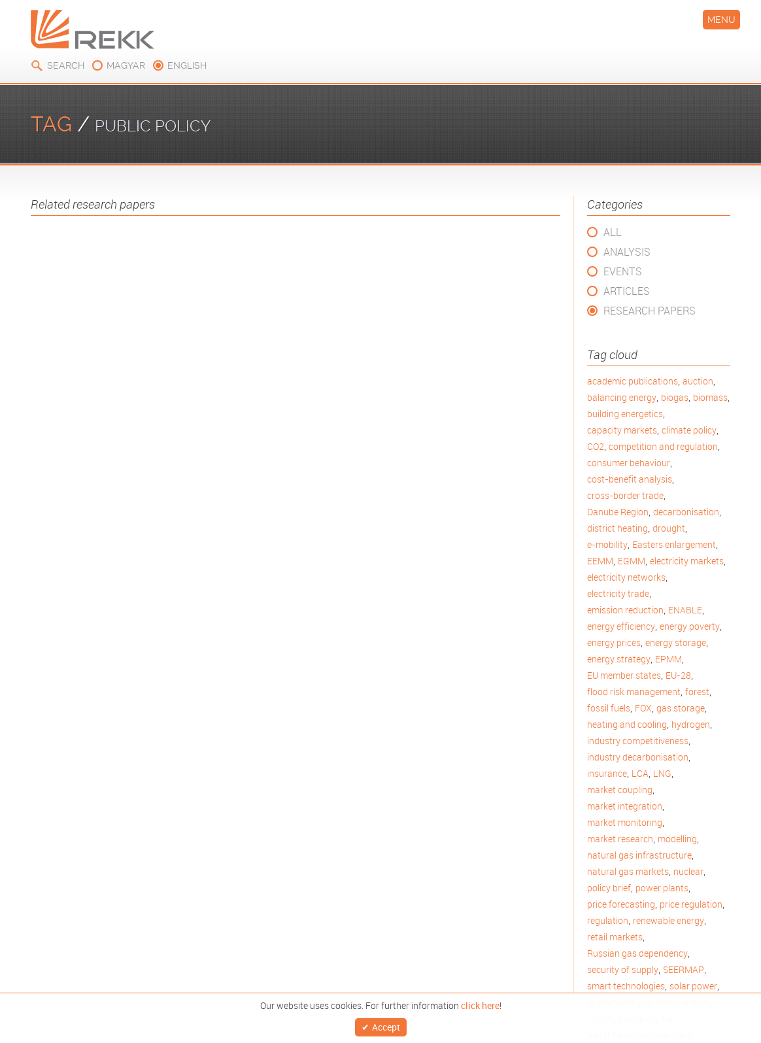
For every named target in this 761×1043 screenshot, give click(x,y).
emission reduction (625, 610)
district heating (617, 528)
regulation (607, 920)
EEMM (600, 561)
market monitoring (624, 822)
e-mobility (607, 544)
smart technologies (626, 986)
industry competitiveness (637, 740)
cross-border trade (625, 495)
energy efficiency (621, 626)
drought (668, 528)
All (612, 232)
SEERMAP (683, 969)
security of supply (622, 969)
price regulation (691, 904)
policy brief (609, 887)
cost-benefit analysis (629, 479)
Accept (386, 1025)
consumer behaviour (628, 462)
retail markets (615, 937)
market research (620, 838)
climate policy (689, 430)
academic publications (632, 381)
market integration (624, 806)
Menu (721, 19)
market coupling (619, 789)
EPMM (668, 659)
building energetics (625, 413)
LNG (662, 773)
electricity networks (626, 577)
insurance (607, 773)
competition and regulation (663, 446)
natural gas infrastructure (639, 855)
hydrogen (690, 724)
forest (697, 691)
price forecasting (621, 904)
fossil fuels (608, 708)
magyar (126, 65)
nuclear (688, 871)
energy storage (675, 642)
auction (698, 381)
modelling (677, 838)
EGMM (631, 561)
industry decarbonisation (637, 757)
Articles (626, 291)
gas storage (680, 708)
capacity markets (622, 430)
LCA (640, 773)
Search (65, 65)
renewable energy (668, 920)
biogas (674, 397)
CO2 (595, 446)
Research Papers (649, 310)
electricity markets (687, 561)
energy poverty (690, 626)
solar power (693, 986)
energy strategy (619, 659)
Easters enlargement (674, 544)
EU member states (624, 675)
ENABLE (685, 610)
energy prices (614, 642)
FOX (643, 708)
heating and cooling (627, 724)
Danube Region (618, 511)
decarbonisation (686, 511)
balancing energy (621, 397)
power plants (661, 887)
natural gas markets (628, 871)
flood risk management (634, 691)
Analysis (627, 251)
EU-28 (678, 675)
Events (622, 271)
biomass (710, 397)
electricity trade (618, 593)
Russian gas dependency (637, 953)
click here (480, 1002)
